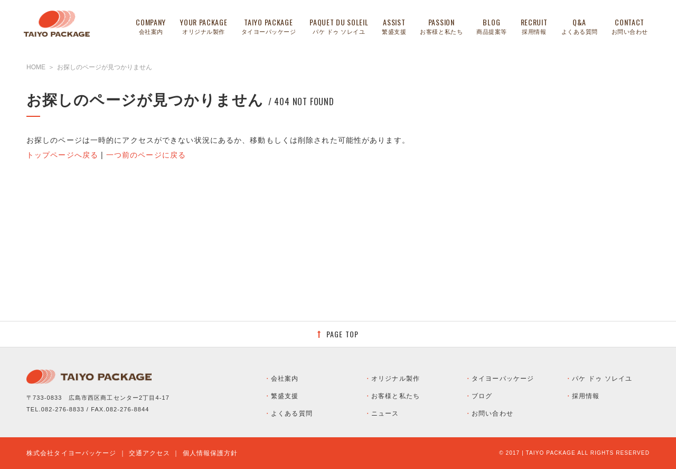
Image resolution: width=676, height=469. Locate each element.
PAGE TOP (342, 333)
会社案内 (284, 378)
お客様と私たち (395, 396)
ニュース (385, 413)
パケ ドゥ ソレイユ (602, 378)
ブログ (482, 396)
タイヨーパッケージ (503, 378)
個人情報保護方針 (210, 453)
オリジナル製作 (395, 378)
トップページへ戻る (62, 155)
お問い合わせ (492, 413)
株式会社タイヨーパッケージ (71, 453)
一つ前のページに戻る (146, 155)
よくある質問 (292, 413)
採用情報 (585, 396)
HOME (35, 67)
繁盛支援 (284, 396)
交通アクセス (150, 453)
